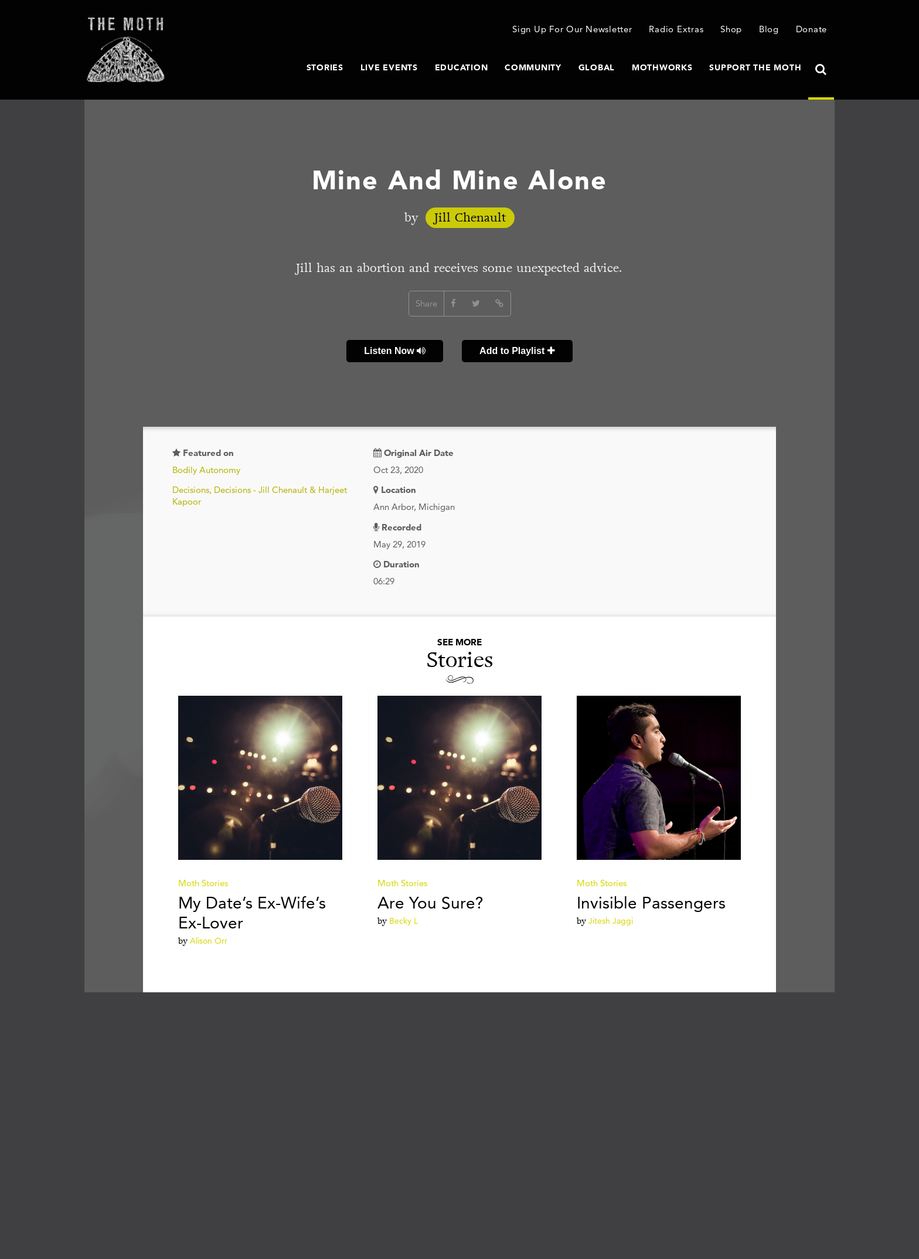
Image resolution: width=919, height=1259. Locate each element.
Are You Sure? (430, 903)
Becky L (403, 921)
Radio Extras (676, 29)
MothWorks (662, 67)
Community (533, 67)
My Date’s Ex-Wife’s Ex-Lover (252, 913)
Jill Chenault (470, 217)
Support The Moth (755, 67)
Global (596, 67)
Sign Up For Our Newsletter (572, 29)
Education (461, 67)
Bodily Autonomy (206, 469)
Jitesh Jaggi (610, 921)
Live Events (389, 67)
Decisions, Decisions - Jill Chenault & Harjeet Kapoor (259, 495)
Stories (325, 67)
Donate (812, 29)
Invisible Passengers (651, 903)
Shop (731, 29)
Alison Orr (208, 940)
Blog (769, 29)
